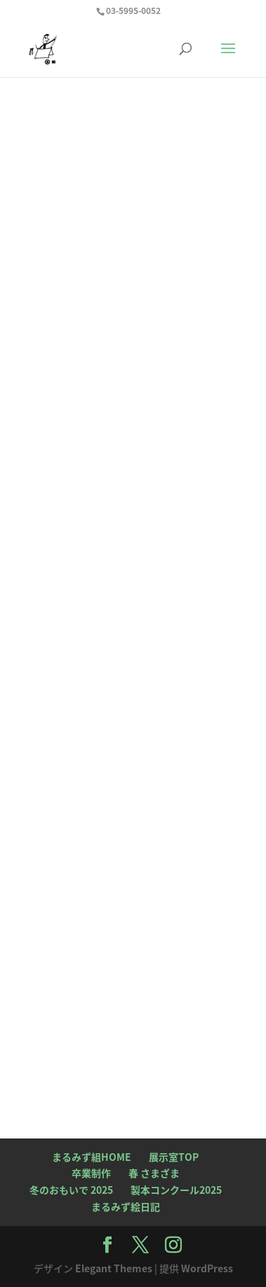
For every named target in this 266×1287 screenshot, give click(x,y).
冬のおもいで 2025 (71, 1190)
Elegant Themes (113, 1268)
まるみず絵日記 (125, 1206)
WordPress (207, 1268)
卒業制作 (91, 1173)
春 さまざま (154, 1173)
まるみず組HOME (91, 1157)
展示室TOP (174, 1157)
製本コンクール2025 (176, 1190)
